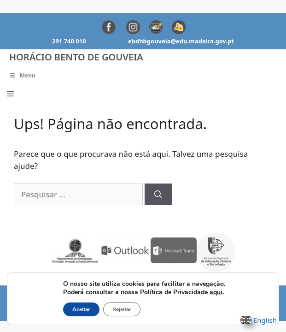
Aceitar (81, 309)
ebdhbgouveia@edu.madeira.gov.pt (181, 41)
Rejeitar (121, 309)
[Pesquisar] (158, 195)
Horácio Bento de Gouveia (76, 57)
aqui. (217, 292)
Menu (22, 75)
